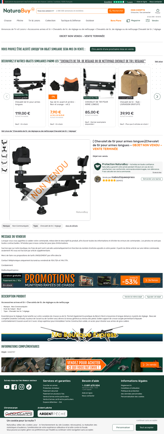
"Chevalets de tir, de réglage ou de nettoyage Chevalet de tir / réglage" (102, 61)
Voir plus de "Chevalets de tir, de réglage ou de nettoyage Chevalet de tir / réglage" (38, 131)
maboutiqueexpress (118, 177)
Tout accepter (147, 427)
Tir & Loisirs (34, 21)
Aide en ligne (142, 2)
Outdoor (90, 21)
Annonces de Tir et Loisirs (13, 29)
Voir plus (159, 62)
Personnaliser (123, 427)
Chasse (7, 21)
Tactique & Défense (71, 21)
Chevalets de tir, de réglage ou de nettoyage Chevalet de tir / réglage (128, 29)
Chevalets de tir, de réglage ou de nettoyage (73, 29)
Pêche (20, 21)
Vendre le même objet (133, 297)
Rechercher (116, 11)
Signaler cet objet (154, 297)
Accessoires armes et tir (39, 29)
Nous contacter (156, 2)
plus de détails (72, 226)
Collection (50, 21)
